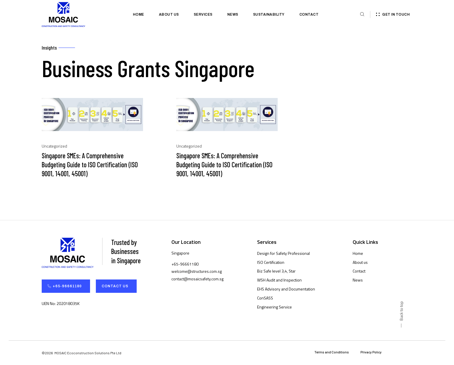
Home (138, 14)
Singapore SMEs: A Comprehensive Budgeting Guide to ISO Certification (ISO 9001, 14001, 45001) (90, 164)
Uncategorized (54, 146)
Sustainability (269, 14)
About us (169, 14)
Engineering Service (274, 307)
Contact (309, 14)
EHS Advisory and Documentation (286, 289)
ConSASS (265, 298)
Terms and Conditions (331, 352)
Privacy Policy (371, 352)
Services (203, 14)
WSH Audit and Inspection (279, 280)
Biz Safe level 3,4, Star (276, 271)
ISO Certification (270, 262)
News (232, 14)
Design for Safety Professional (283, 253)
